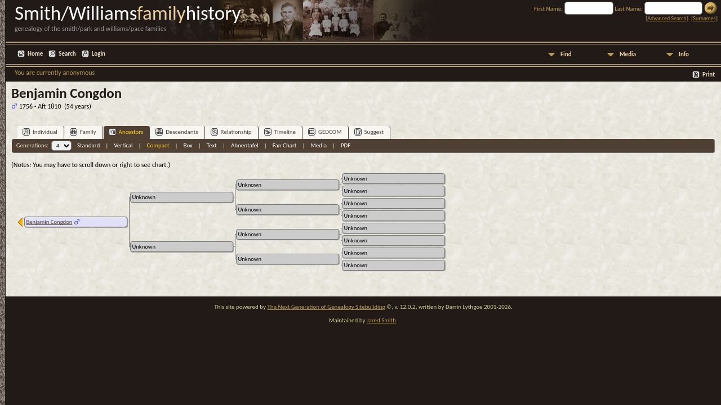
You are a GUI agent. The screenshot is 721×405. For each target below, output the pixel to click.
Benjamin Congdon (49, 222)
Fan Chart (285, 145)
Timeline (280, 132)
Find (566, 54)
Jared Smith (381, 320)
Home (35, 53)
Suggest (369, 132)
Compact (158, 145)
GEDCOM (325, 132)
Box (187, 145)
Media (628, 54)
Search (67, 53)
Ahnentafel (245, 145)
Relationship (231, 132)
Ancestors (126, 132)
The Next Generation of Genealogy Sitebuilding (326, 306)
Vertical (123, 145)
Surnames (704, 18)
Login (98, 53)
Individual (40, 132)
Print (708, 74)
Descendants (176, 132)
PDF (346, 145)
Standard (88, 145)
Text (212, 145)
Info (684, 54)
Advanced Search (666, 18)
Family (83, 132)
